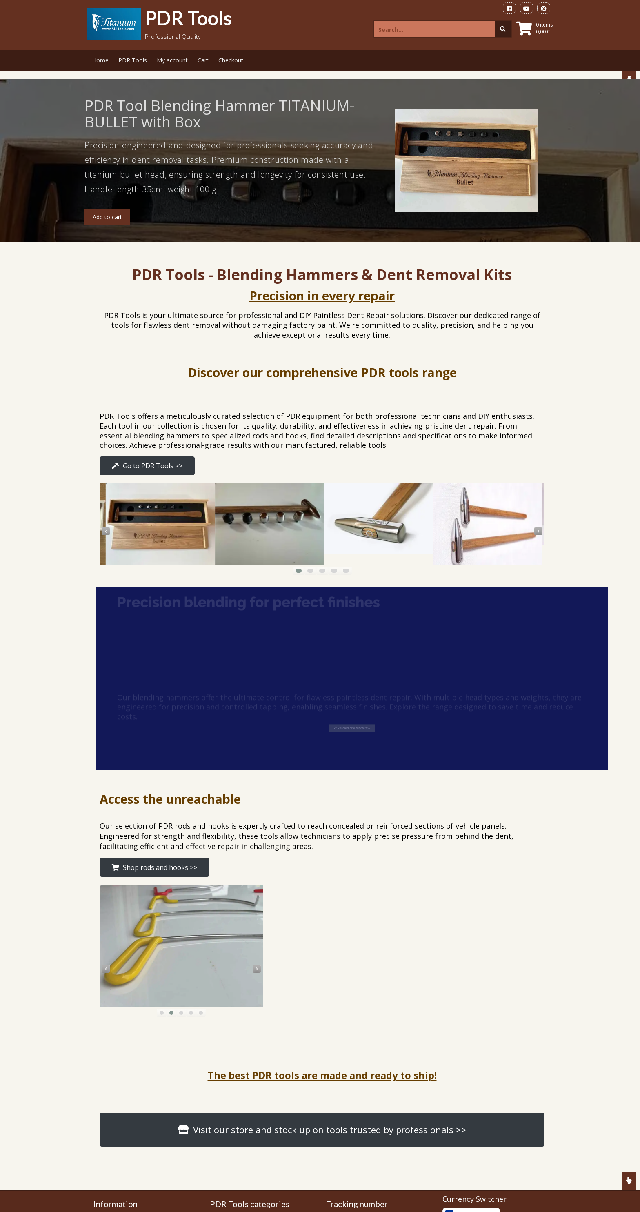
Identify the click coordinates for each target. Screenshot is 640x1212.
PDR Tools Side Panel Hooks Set (259, 1074)
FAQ (105, 1177)
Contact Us (114, 1153)
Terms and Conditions (129, 1104)
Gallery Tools (117, 1067)
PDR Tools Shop (122, 1055)
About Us (112, 1141)
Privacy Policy (118, 1128)
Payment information (128, 1079)
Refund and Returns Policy (134, 1116)
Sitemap (111, 1165)
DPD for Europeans (358, 1067)
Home (100, 60)
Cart (203, 60)
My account (172, 60)
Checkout (230, 60)
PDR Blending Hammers (248, 1064)
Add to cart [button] (107, 217)
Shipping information (127, 1092)
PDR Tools (188, 18)
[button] (412, 499)
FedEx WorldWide (356, 1055)
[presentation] (332, 459)
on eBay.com (350, 1101)
